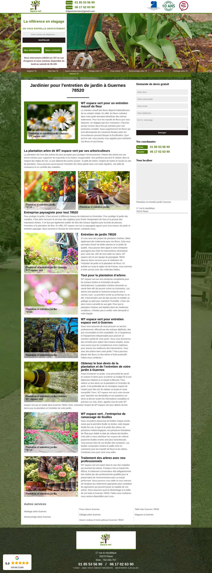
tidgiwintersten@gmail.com (80, 11)
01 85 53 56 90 (85, 2)
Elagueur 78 (31, 71)
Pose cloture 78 (116, 71)
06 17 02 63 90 (85, 7)
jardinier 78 (159, 71)
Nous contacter (53, 50)
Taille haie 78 (53, 71)
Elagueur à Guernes (144, 514)
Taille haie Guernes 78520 (147, 509)
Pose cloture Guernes (89, 509)
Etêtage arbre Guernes (89, 514)
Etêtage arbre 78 (95, 71)
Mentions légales (127, 568)
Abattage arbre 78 (180, 71)
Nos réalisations (32, 50)
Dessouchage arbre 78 (138, 71)
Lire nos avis (17, 567)
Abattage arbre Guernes (35, 511)
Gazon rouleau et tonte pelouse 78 (74, 72)
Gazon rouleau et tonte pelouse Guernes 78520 (101, 520)
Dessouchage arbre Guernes (37, 517)
